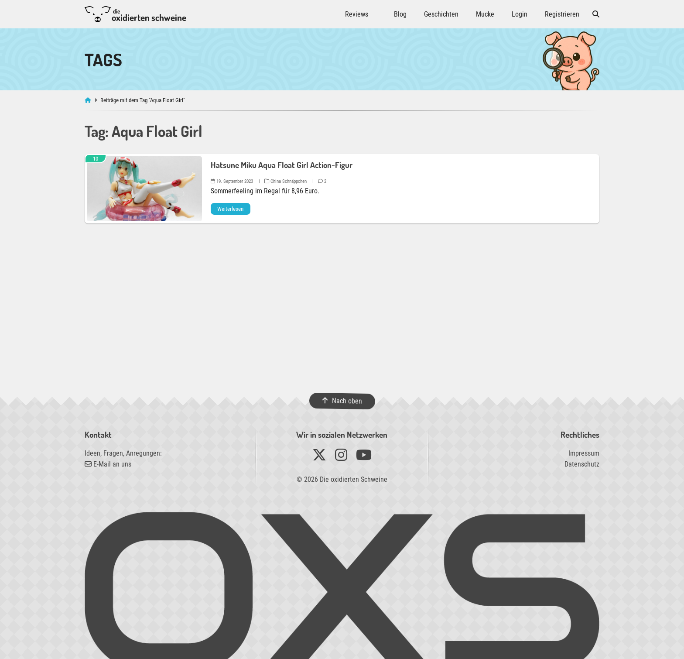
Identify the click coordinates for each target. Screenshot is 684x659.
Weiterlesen (230, 209)
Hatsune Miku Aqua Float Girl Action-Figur (281, 164)
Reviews (356, 14)
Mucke (485, 14)
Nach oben (342, 401)
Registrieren (562, 14)
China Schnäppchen (285, 181)
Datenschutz (581, 464)
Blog (400, 14)
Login (519, 14)
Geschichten (441, 14)
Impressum (583, 453)
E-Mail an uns (108, 464)
